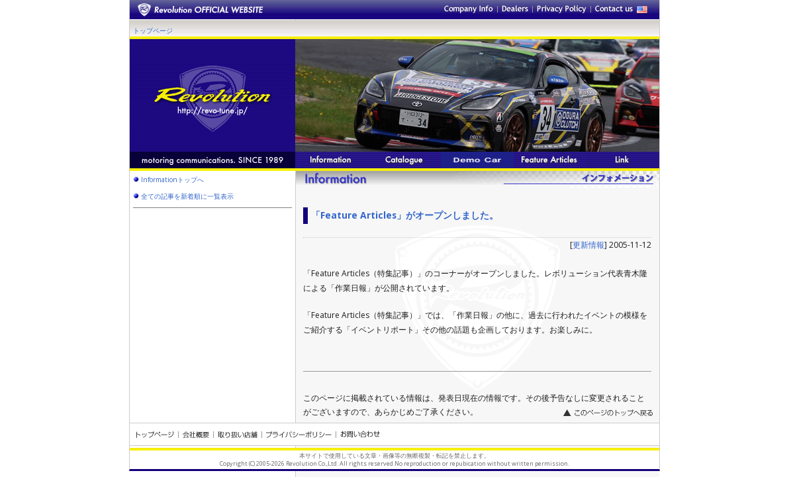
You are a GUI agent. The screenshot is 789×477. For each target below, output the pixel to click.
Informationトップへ (172, 179)
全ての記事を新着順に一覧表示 (187, 196)
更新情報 (588, 244)
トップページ (153, 30)
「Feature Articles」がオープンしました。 (404, 215)
